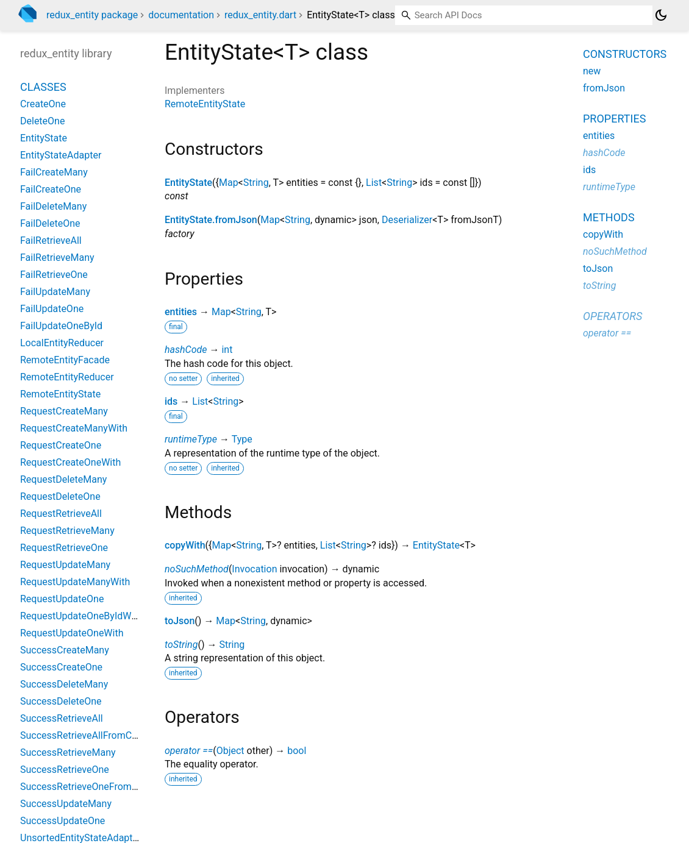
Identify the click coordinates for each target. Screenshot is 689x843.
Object (230, 750)
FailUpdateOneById (61, 326)
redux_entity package (92, 15)
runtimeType (191, 439)
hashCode (186, 349)
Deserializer (407, 220)
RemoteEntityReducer (67, 377)
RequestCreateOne (60, 445)
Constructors (624, 54)
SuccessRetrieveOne (64, 769)
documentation (181, 15)
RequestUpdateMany (65, 565)
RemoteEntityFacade (65, 360)
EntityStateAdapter (60, 155)
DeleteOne (42, 121)
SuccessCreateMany (64, 650)
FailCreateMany (54, 172)
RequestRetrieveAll (61, 513)
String (256, 182)
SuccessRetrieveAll (61, 718)
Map (228, 182)
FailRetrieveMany (57, 257)
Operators (612, 316)
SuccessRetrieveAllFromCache (86, 735)
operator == (189, 750)
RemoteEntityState (205, 104)
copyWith (185, 545)
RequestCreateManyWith (73, 428)
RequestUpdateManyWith (75, 582)
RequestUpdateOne (62, 599)
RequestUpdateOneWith (72, 633)
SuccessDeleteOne (60, 701)
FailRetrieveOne (54, 274)
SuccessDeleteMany (64, 684)
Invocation (254, 569)
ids (171, 401)
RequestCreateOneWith (70, 462)
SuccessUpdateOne (62, 821)
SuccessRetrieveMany (68, 752)
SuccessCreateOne (61, 667)
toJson (180, 621)
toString (181, 644)
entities (181, 312)
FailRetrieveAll (51, 240)
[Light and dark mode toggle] (661, 15)
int (226, 349)
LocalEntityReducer (62, 343)
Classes (43, 86)
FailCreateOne (50, 189)
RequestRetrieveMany (67, 530)
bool (296, 750)
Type (242, 439)
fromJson (604, 88)
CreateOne (43, 104)
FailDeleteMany (53, 206)
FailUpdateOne (52, 309)
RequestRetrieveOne (64, 547)
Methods (609, 217)
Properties (614, 118)
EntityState (188, 182)
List (374, 182)
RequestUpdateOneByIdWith (81, 616)
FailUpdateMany (55, 291)
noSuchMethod (197, 569)
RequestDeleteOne (60, 496)
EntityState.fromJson (211, 220)
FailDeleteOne (50, 223)
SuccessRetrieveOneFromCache (89, 786)
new (592, 71)
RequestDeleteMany (63, 479)
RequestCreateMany (64, 411)
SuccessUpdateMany (66, 803)
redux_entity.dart (260, 15)
